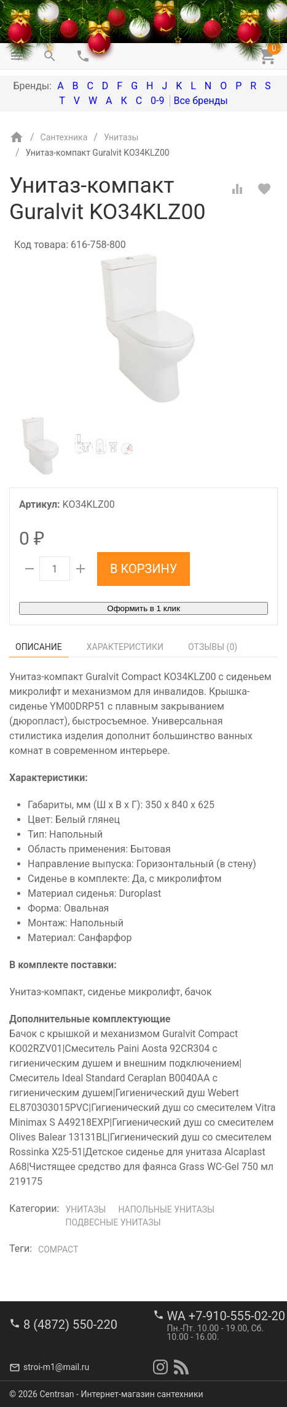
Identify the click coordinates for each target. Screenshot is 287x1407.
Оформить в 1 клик (143, 608)
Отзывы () (212, 647)
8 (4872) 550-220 (70, 1324)
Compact (58, 1249)
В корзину (143, 568)
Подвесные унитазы (112, 1222)
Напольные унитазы (166, 1209)
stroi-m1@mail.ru (56, 1367)
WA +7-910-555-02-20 (226, 1316)
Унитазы (85, 1209)
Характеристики (125, 647)
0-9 (157, 100)
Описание (38, 647)
